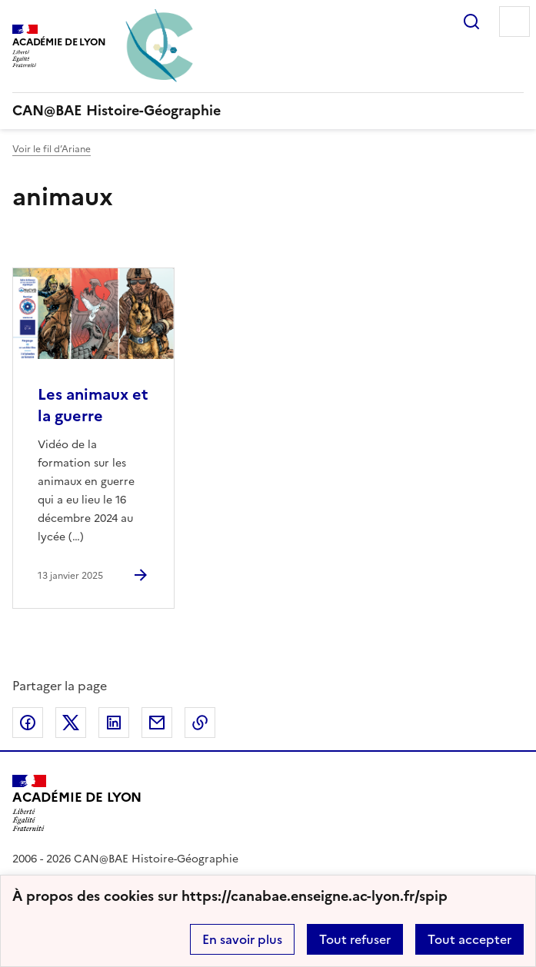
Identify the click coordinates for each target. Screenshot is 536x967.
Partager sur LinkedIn (113, 722)
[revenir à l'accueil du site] (268, 110)
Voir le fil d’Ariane (51, 149)
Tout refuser (355, 939)
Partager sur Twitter (70, 722)
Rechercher (471, 21)
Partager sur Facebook (27, 722)
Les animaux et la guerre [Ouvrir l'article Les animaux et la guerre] (93, 405)
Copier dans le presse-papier (200, 722)
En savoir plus (242, 939)
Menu (514, 21)
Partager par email (156, 722)
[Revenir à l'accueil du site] (76, 803)
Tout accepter (469, 939)
